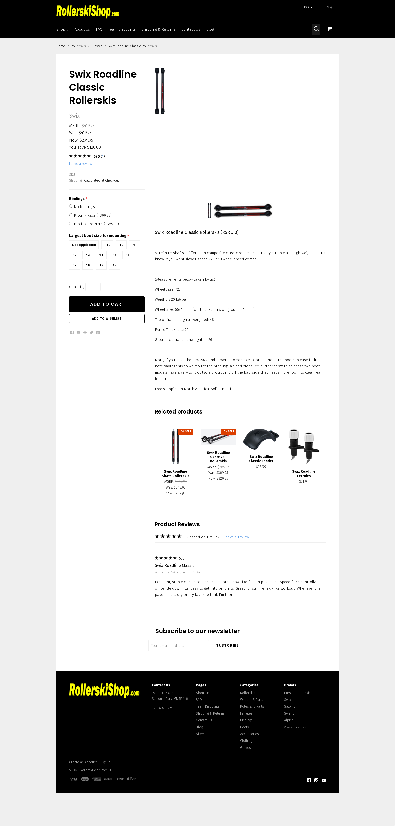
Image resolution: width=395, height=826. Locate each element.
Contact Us (190, 29)
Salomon (291, 729)
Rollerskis (247, 715)
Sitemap (202, 756)
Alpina (288, 743)
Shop (62, 29)
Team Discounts (122, 29)
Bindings (246, 743)
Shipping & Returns (158, 29)
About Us (82, 29)
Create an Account (83, 784)
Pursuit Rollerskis (297, 715)
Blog (210, 29)
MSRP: (74, 125)
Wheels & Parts (251, 722)
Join (320, 7)
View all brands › (295, 750)
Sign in (332, 7)
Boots (244, 750)
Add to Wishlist (106, 318)
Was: (73, 132)
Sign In (105, 784)
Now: (73, 140)
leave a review (80, 164)
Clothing (246, 763)
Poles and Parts (252, 729)
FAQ (99, 29)
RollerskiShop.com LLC (96, 793)
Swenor (290, 736)
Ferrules (246, 736)
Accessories (249, 756)
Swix (287, 722)
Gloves (245, 770)
